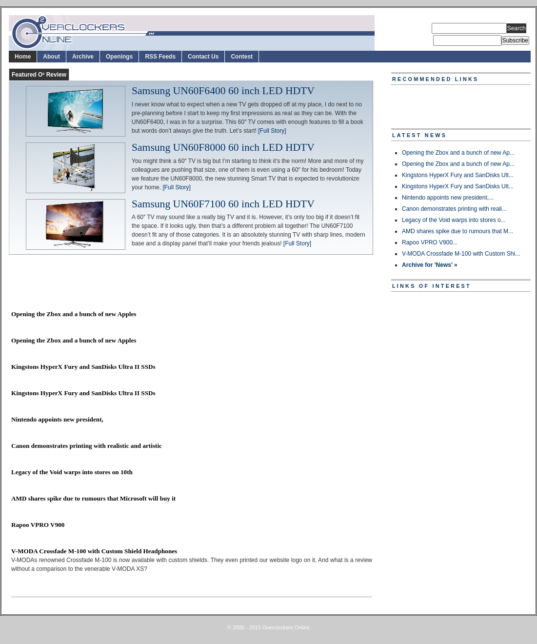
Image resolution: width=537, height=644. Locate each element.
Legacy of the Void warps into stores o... (454, 220)
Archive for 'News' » (429, 265)
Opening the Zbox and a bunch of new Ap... (458, 152)
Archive (83, 56)
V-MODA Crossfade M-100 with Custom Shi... (461, 253)
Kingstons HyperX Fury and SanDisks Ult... (458, 175)
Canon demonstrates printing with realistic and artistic (86, 445)
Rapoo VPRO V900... (429, 242)
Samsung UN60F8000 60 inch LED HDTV (223, 147)
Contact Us (203, 56)
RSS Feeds (160, 56)
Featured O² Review (39, 74)
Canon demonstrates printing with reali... (454, 208)
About (51, 56)
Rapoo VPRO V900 (37, 524)
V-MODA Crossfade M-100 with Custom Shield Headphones (94, 551)
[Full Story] (272, 130)
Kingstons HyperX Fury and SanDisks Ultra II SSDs (83, 366)
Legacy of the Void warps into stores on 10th (72, 472)
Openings (119, 56)
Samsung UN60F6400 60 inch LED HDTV (223, 91)
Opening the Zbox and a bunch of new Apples (74, 314)
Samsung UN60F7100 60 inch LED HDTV (223, 204)
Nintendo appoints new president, (57, 419)
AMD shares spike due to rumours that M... (457, 231)
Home (23, 56)
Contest (242, 56)
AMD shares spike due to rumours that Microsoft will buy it (93, 498)
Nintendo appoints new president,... (448, 197)
